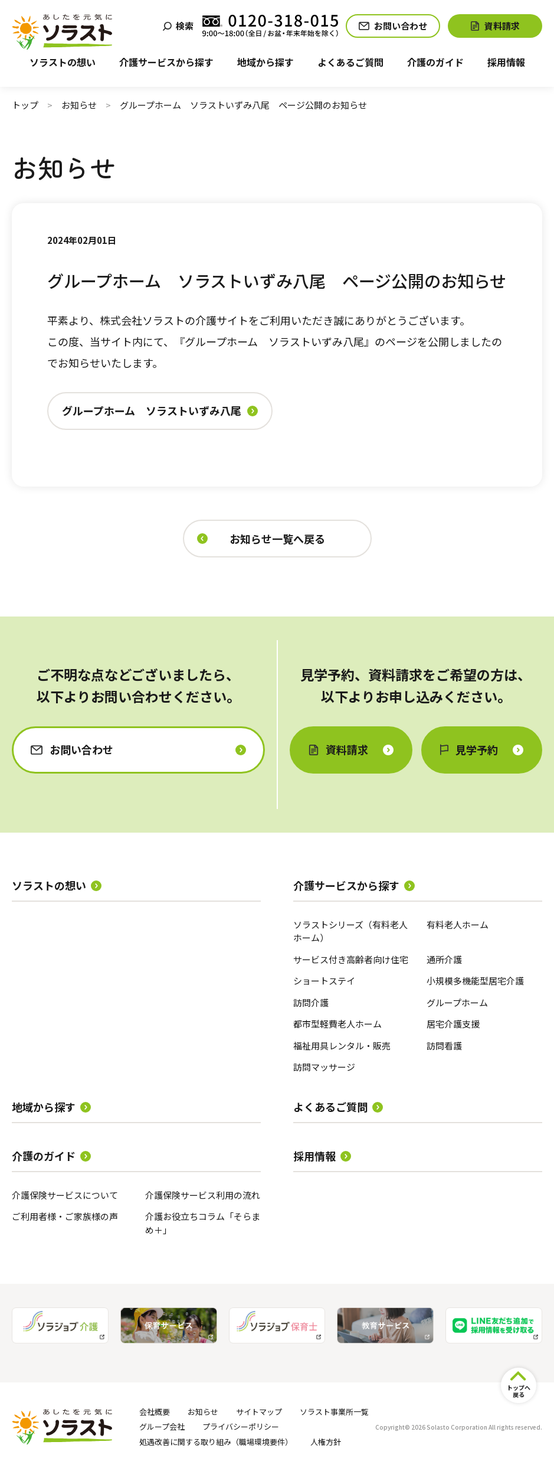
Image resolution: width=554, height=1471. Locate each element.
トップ (25, 105)
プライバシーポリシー (240, 1426)
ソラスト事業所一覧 (334, 1411)
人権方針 (325, 1441)
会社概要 (154, 1411)
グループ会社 (162, 1426)
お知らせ (79, 105)
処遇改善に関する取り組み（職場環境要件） (216, 1441)
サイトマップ (259, 1411)
